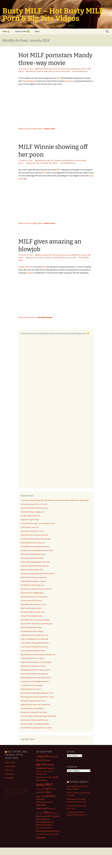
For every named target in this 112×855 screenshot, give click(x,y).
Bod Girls (23, 789)
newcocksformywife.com (44, 828)
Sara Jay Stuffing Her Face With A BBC (35, 639)
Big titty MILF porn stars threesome (34, 596)
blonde (45, 163)
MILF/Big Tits (55, 813)
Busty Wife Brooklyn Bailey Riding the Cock (37, 693)
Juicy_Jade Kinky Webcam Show (33, 650)
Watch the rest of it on (35, 317)
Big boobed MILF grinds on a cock (33, 604)
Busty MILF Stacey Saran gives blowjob (35, 620)
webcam (41, 837)
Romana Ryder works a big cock (33, 543)
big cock (40, 760)
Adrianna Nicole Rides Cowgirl (32, 631)
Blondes (58, 160)
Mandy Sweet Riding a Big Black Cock (34, 720)
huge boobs (41, 805)
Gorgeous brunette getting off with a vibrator (38, 573)
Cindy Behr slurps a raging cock (32, 512)
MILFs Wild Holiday (42, 819)
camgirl (46, 788)
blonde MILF (41, 768)
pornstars (57, 71)
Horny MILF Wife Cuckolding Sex (32, 708)
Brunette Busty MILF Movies (47, 69)
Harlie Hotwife (10, 766)
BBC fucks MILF (25, 789)
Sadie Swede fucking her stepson (33, 581)
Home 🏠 (6, 31)
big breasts (53, 756)
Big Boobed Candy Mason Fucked (33, 666)
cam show (53, 789)
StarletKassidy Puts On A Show (32, 658)
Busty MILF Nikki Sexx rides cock (33, 612)
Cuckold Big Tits (16, 789)
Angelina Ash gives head (30, 519)
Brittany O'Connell (41, 771)
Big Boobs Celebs (20, 789)
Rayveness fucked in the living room (34, 508)
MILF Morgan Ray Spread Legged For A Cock (37, 697)
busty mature (41, 780)
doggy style (40, 796)
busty (56, 777)
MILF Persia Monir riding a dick (32, 570)
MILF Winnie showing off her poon (33, 554)
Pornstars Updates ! (79, 781)
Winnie (55, 163)
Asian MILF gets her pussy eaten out (34, 535)
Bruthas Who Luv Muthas (44, 777)
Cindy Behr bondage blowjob (31, 616)
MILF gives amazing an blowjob (32, 558)
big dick (47, 760)
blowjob (29, 272)
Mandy (45, 71)
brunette (31, 71)
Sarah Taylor (9, 774)
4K (37, 757)
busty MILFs (39, 789)
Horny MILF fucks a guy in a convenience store (38, 523)
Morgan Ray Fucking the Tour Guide (34, 712)
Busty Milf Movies (73, 69)
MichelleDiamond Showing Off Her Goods (36, 677)
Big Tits (39, 163)
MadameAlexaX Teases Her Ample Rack (35, 704)
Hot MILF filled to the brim (30, 516)
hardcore (39, 71)
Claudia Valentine (58, 257)
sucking (55, 834)
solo (44, 834)
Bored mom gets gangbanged (32, 593)
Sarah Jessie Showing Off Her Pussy (34, 647)
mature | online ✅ (22, 31)
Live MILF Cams (6, 789)
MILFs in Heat (53, 816)
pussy (57, 831)
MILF (50, 71)
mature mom (40, 813)
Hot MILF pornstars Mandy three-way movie (37, 550)
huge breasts (42, 808)
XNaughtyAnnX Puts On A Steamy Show (35, 670)
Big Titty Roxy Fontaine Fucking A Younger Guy (38, 654)
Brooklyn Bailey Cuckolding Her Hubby (35, 724)
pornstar (40, 830)
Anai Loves (9, 770)
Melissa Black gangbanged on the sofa (35, 562)
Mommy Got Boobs (44, 825)
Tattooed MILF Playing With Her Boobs (35, 643)
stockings (49, 834)
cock (37, 792)
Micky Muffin (9, 778)
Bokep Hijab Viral (10, 789)
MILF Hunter (41, 816)
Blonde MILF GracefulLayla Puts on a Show (36, 728)
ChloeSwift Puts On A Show (31, 689)
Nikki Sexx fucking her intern (31, 608)
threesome (65, 71)
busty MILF (44, 784)
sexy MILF (39, 834)
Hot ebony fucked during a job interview (36, 539)
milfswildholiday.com (45, 822)
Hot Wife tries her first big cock (32, 585)
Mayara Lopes (10, 762)
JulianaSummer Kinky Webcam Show (34, 635)
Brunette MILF (41, 774)
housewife (40, 799)
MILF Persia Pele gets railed (31, 627)
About (37, 31)
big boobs (32, 163)
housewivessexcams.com (44, 802)
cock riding (45, 792)
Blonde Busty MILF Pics (45, 160)
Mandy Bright (28, 81)
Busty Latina (13, 789)
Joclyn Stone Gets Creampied (32, 685)
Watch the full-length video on (36, 128)
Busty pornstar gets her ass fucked (34, 504)
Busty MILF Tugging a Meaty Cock (33, 701)
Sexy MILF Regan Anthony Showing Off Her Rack (38, 716)
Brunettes (62, 69)
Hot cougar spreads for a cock (32, 531)
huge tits (52, 808)
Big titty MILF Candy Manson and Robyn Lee (37, 623)
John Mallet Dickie (81, 71)
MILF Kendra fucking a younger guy (34, 577)
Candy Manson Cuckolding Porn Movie (35, 681)
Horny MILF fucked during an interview (35, 546)
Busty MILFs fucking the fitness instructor (36, 589)
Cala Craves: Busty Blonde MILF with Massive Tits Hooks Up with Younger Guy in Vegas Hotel (55, 500)
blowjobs (40, 257)
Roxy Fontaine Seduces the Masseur (34, 674)
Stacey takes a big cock (30, 527)
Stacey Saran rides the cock (31, 600)
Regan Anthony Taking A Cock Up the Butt (36, 662)
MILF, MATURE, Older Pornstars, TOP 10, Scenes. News (16, 754)
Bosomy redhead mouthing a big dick (35, 566)
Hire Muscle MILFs (8, 794)
